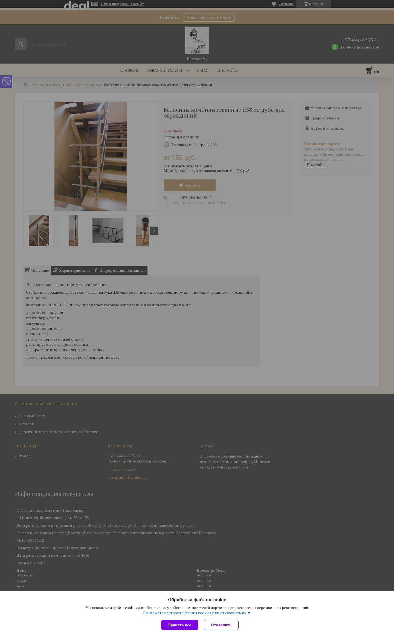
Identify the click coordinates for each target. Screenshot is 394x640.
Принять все (179, 624)
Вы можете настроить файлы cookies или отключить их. (195, 612)
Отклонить (221, 624)
